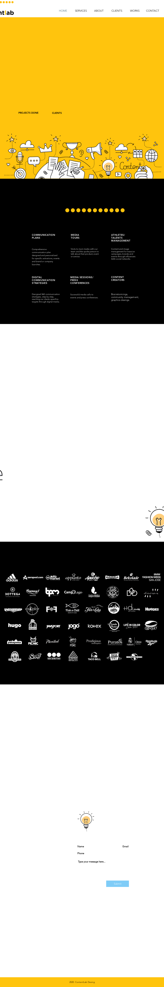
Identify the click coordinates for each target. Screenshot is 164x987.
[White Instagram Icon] (15, 499)
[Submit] (117, 884)
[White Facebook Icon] (15, 488)
